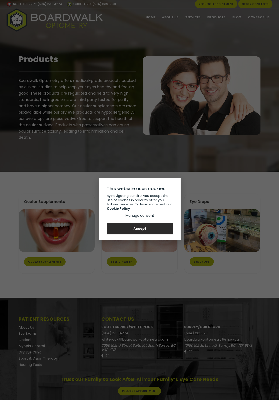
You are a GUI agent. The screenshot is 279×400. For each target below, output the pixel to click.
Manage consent (139, 215)
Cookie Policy (118, 208)
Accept (139, 228)
